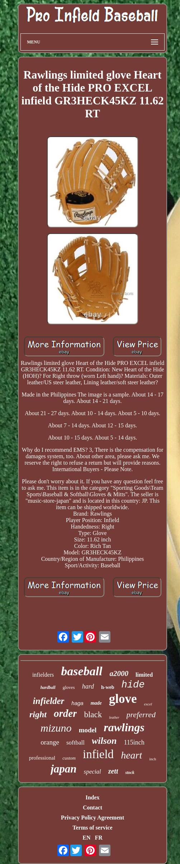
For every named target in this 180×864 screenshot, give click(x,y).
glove (123, 699)
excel (148, 704)
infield (98, 754)
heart (131, 755)
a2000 (119, 673)
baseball (81, 671)
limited (144, 675)
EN (86, 838)
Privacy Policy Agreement (92, 817)
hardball (48, 687)
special (92, 771)
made (96, 703)
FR (98, 838)
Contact (92, 807)
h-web (107, 687)
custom (69, 758)
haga (77, 703)
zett (113, 771)
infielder (49, 701)
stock (129, 772)
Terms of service (92, 828)
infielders (43, 675)
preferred (141, 714)
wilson (104, 741)
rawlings (124, 727)
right (38, 714)
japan (63, 768)
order (65, 713)
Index (92, 797)
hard (88, 686)
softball (75, 742)
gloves (69, 687)
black (93, 714)
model (88, 730)
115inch (134, 742)
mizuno (56, 728)
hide (133, 685)
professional (42, 758)
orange (50, 742)
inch (152, 759)
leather (114, 717)
